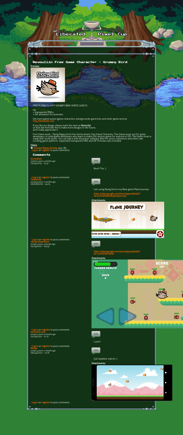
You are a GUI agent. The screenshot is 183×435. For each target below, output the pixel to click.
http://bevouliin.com (43, 121)
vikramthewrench (40, 242)
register (46, 150)
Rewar (34, 348)
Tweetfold (36, 180)
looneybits (36, 159)
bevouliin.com (38, 332)
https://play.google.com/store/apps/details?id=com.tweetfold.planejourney (117, 195)
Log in (35, 150)
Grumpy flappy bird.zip (45, 148)
